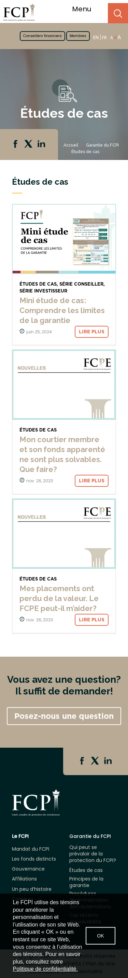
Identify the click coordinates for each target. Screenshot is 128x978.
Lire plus (91, 331)
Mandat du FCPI (30, 849)
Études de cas (86, 870)
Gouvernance (28, 869)
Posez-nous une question (64, 716)
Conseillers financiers (42, 35)
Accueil (70, 145)
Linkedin (42, 144)
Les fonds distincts (34, 859)
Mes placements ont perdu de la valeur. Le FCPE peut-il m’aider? (59, 598)
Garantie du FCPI (102, 145)
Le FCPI (20, 836)
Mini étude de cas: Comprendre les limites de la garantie (62, 310)
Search (118, 13)
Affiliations (24, 879)
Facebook (16, 144)
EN (96, 37)
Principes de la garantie (86, 882)
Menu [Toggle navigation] (86, 9)
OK (100, 936)
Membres (78, 35)
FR (104, 37)
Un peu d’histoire (32, 889)
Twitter (29, 144)
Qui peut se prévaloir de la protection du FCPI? (92, 854)
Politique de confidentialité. (45, 969)
